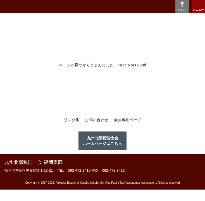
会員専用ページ (127, 120)
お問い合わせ (96, 120)
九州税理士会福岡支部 (35, 6)
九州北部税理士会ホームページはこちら (102, 141)
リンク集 (71, 120)
